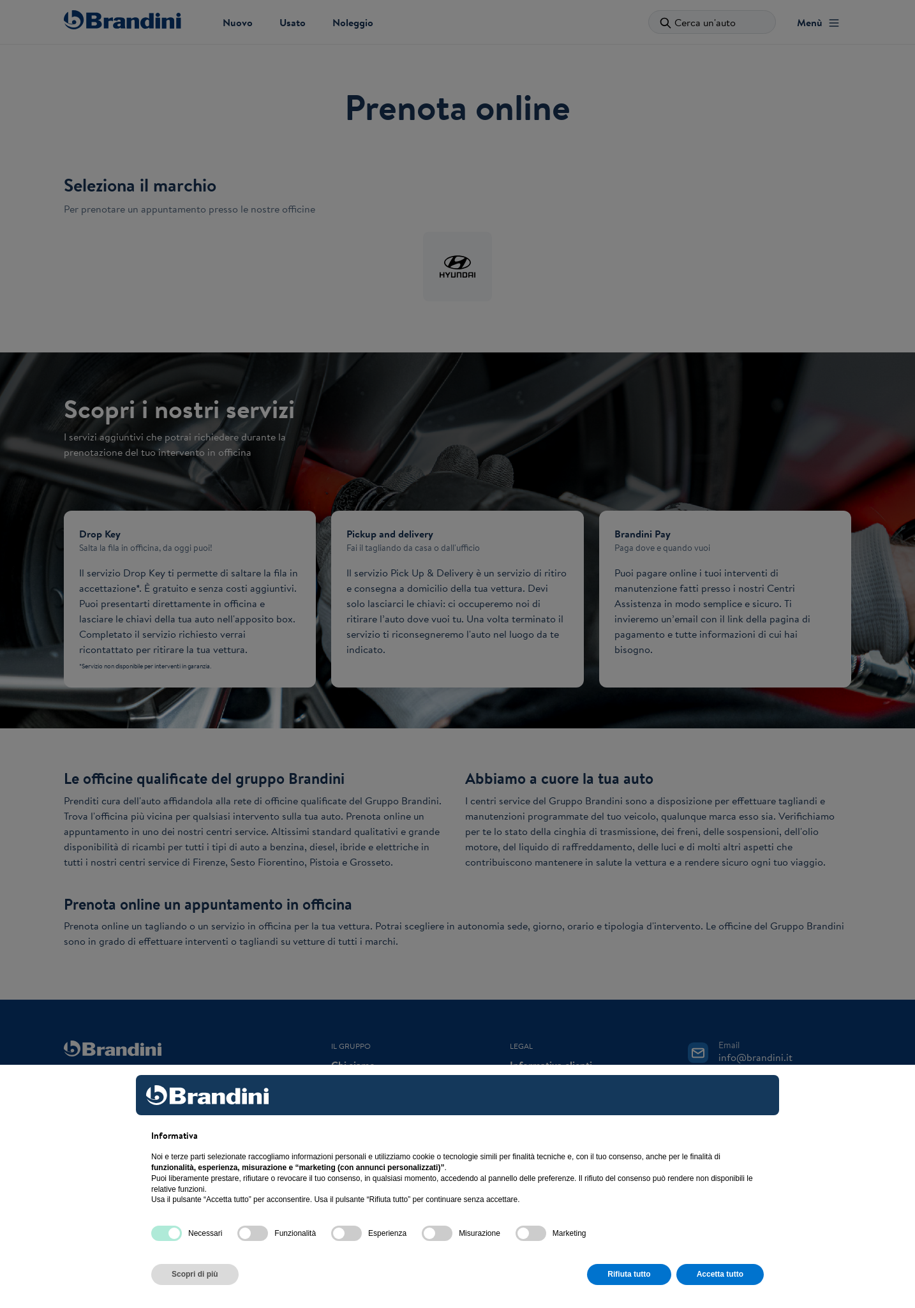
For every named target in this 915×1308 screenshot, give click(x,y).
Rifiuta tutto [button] (628, 1274)
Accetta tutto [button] (720, 1274)
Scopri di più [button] (195, 1274)
